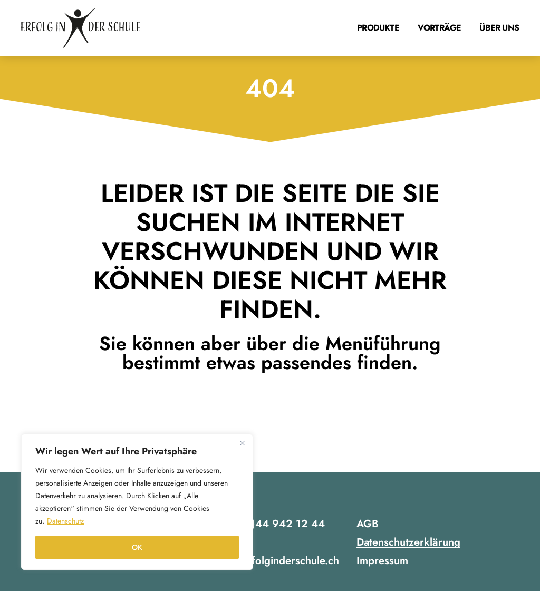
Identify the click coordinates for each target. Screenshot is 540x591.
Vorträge (439, 28)
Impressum (382, 560)
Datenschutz (65, 521)
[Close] (242, 443)
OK (137, 547)
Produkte (378, 28)
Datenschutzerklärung (408, 542)
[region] (137, 502)
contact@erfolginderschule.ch (269, 560)
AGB (367, 523)
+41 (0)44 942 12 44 (272, 523)
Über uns (499, 28)
